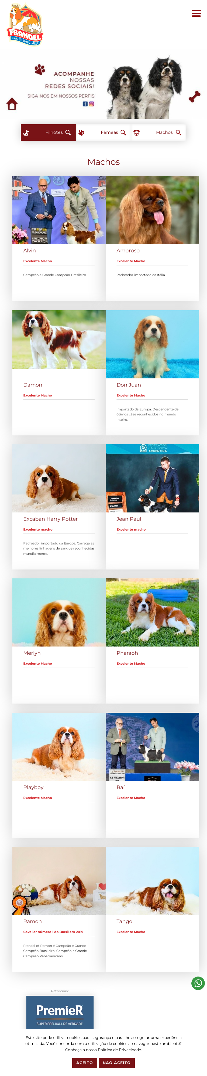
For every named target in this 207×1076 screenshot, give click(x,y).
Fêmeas (113, 132)
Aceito (84, 1062)
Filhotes (58, 132)
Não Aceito (117, 1062)
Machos (168, 132)
